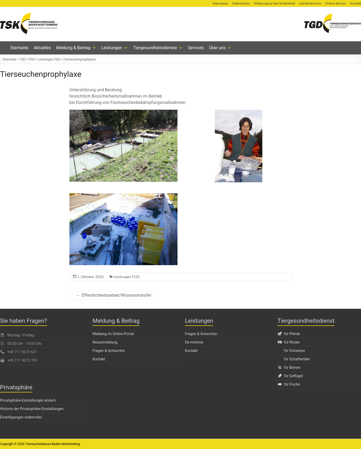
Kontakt (99, 359)
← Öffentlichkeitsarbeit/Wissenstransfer (113, 295)
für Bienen (289, 367)
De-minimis (194, 342)
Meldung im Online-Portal (113, 334)
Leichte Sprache (310, 3)
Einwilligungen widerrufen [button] (21, 417)
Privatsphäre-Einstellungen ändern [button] (28, 400)
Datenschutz (241, 3)
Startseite (19, 47)
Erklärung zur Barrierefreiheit (274, 3)
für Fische (288, 384)
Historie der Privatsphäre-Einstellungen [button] (31, 409)
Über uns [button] (220, 47)
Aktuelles (42, 47)
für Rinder (288, 342)
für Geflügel (290, 376)
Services (196, 47)
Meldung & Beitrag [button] (76, 47)
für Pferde (288, 334)
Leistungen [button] (114, 47)
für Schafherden (297, 359)
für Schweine (294, 351)
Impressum (220, 3)
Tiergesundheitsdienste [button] (158, 47)
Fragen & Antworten (109, 351)
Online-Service (335, 3)
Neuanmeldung (105, 342)
